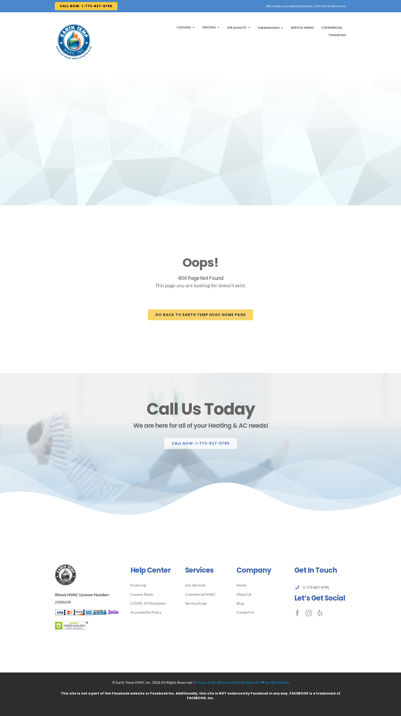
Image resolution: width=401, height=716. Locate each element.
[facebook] (297, 613)
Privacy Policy (206, 682)
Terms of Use (230, 682)
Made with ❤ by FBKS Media (266, 682)
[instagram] (309, 613)
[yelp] (320, 613)
